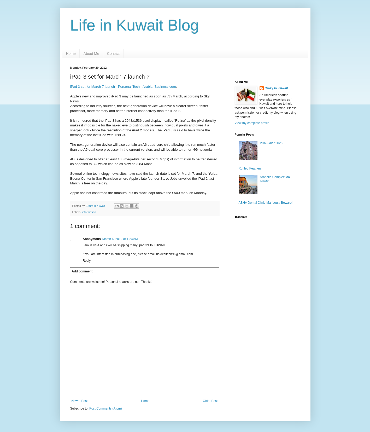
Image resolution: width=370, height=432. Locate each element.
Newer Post (80, 401)
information (89, 212)
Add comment (82, 271)
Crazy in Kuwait (276, 88)
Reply (87, 260)
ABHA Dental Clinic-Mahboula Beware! (266, 203)
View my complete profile (252, 123)
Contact (113, 53)
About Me (91, 53)
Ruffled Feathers (250, 168)
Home (71, 53)
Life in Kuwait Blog (134, 25)
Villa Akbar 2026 (271, 143)
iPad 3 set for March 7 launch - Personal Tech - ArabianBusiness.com (123, 87)
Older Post (210, 401)
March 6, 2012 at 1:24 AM (120, 239)
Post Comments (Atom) (105, 408)
